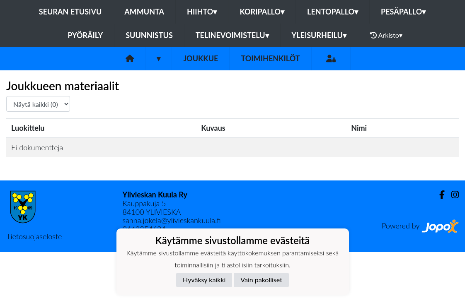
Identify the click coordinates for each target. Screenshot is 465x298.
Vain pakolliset (261, 280)
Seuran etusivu (70, 11)
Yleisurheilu (319, 35)
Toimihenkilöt (270, 58)
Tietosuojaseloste (34, 236)
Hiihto (202, 11)
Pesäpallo (403, 11)
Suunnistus (149, 35)
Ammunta (144, 11)
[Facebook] (439, 194)
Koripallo (262, 11)
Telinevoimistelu (232, 35)
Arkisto (386, 35)
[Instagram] (452, 194)
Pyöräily (85, 35)
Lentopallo (332, 11)
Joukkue (200, 58)
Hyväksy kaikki (204, 280)
